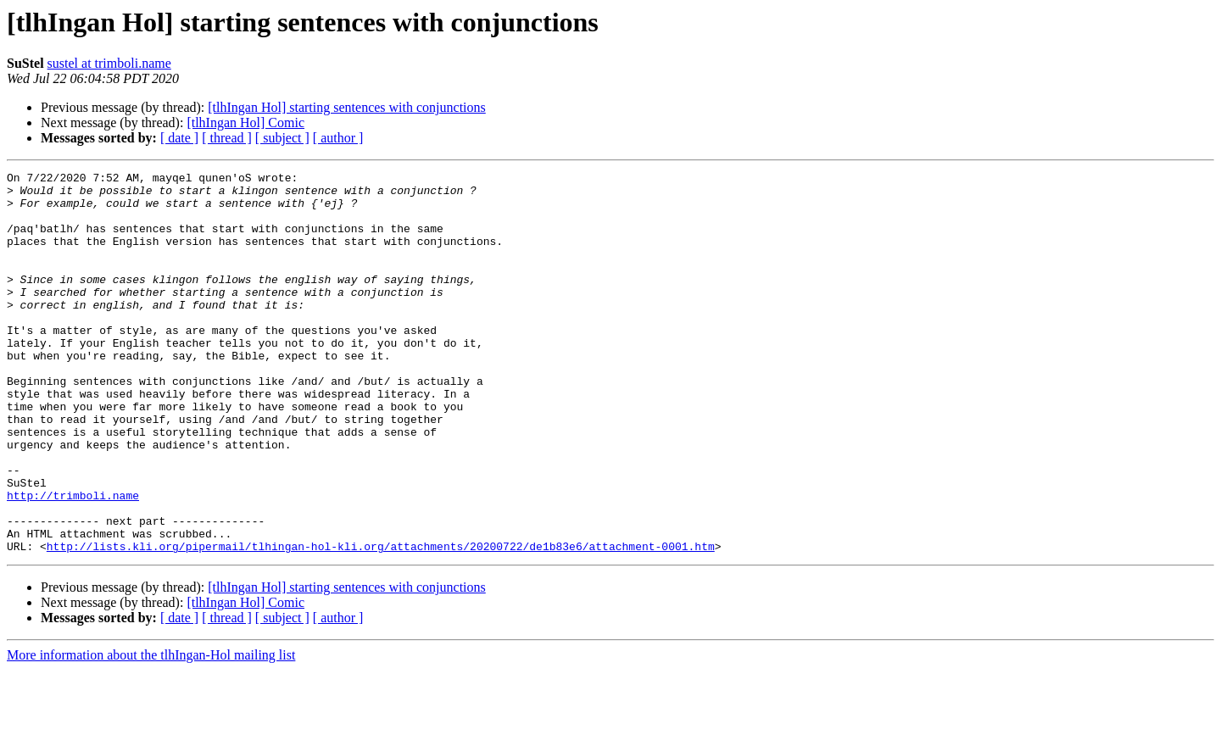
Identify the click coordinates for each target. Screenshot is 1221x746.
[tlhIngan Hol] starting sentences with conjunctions (346, 107)
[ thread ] (227, 138)
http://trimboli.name (73, 561)
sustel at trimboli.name (109, 63)
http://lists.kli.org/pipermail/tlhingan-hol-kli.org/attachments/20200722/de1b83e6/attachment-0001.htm (381, 622)
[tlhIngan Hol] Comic (245, 122)
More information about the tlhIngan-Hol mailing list (151, 731)
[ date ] (179, 138)
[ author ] (338, 138)
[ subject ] (282, 138)
